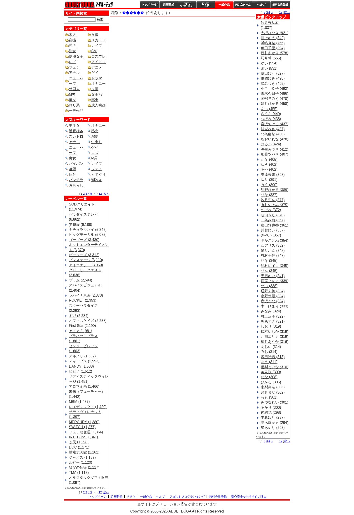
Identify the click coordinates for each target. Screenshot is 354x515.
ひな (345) (269, 260)
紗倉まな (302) (273, 392)
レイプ (96, 45)
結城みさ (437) (273, 129)
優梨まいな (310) (274, 367)
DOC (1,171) (79, 447)
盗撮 (72, 40)
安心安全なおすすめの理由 (248, 496)
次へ (106, 193)
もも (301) (269, 397)
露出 (94, 100)
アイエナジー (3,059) (86, 265)
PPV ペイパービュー (187, 4)
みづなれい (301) (274, 402)
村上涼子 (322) (273, 316)
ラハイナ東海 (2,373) (86, 295)
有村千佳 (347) (273, 256)
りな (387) (269, 195)
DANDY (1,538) (81, 366)
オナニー (98, 83)
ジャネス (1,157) (82, 457)
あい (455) (269, 109)
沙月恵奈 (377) (273, 200)
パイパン (76, 163)
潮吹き (96, 180)
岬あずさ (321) (273, 321)
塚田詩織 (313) (273, 357)
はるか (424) (271, 144)
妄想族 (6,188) (80, 225)
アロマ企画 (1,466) (84, 386)
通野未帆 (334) (273, 291)
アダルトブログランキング (187, 496)
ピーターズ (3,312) (84, 255)
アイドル (98, 62)
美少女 (74, 126)
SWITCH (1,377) (82, 427)
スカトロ (98, 40)
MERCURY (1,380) (84, 422)
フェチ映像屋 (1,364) (86, 432)
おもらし (76, 185)
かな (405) (269, 159)
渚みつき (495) (273, 83)
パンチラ (76, 180)
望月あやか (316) (274, 342)
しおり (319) (271, 326)
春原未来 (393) (273, 175)
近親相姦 (76, 131)
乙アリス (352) (273, 245)
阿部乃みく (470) (274, 99)
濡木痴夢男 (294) (274, 423)
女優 (94, 35)
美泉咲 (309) (271, 372)
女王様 (96, 94)
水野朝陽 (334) (273, 296)
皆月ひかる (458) (274, 104)
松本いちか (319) (274, 331)
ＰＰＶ (131, 496)
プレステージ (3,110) (86, 260)
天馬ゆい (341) (273, 276)
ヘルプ (261, 4)
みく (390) (269, 185)
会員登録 (280, 4)
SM (94, 51)
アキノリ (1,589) (82, 356)
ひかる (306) (271, 382)
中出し (96, 142)
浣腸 (94, 136)
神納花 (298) (271, 412)
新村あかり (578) (274, 53)
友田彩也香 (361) (274, 225)
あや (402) (269, 169)
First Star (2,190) (82, 326)
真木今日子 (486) (274, 93)
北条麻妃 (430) (273, 134)
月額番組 (168, 4)
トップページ (149, 4)
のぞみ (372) (271, 210)
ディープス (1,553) (84, 361)
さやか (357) (271, 235)
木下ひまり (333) (274, 306)
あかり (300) (271, 407)
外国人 (74, 89)
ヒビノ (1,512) (80, 371)
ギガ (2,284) (78, 316)
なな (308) (269, 377)
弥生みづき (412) (274, 149)
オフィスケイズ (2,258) (88, 321)
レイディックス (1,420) (88, 407)
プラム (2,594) (80, 280)
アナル (74, 73)
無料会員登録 (218, 496)
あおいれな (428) (274, 139)
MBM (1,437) (79, 402)
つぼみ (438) (271, 119)
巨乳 (72, 174)
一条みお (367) (273, 220)
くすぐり (98, 174)
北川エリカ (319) (274, 336)
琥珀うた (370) (273, 215)
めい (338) (269, 286)
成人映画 (98, 105)
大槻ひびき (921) (274, 33)
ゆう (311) (269, 362)
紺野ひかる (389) (274, 190)
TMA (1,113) (79, 473)
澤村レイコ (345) (274, 266)
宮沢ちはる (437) (274, 124)
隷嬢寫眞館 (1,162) (84, 452)
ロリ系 (74, 105)
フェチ (74, 67)
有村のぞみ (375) (274, 205)
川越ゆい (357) (273, 230)
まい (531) (269, 68)
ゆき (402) (269, 164)
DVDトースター (205, 4)
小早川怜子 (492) (274, 88)
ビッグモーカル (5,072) (88, 234)
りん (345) (269, 271)
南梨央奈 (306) (273, 387)
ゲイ (94, 73)
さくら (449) (271, 114)
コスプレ (98, 56)
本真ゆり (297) (273, 417)
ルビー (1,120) (80, 462)
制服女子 (76, 56)
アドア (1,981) (80, 331)
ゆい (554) (269, 63)
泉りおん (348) (273, 251)
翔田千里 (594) (273, 48)
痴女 (72, 100)
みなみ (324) (271, 311)
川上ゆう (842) (273, 38)
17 (280, 12)
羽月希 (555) (271, 58)
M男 (72, 94)
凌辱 (72, 45)
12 (100, 193)
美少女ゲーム (242, 4)
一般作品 (224, 4)
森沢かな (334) (273, 301)
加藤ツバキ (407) (274, 154)
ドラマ (96, 78)
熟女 (72, 51)
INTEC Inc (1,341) (83, 437)
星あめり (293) (273, 428)
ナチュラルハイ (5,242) (88, 230)
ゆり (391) (269, 180)
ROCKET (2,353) (82, 300)
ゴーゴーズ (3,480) (84, 240)
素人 (72, 35)
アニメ (96, 67)
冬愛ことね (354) (274, 240)
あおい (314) (271, 347)
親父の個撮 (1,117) (84, 467)
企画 (94, 89)
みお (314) (269, 352)
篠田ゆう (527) (273, 73)
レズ (72, 62)
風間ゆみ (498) (273, 78)
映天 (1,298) (78, 442)
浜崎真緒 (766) (273, 43)
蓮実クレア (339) (274, 281)
